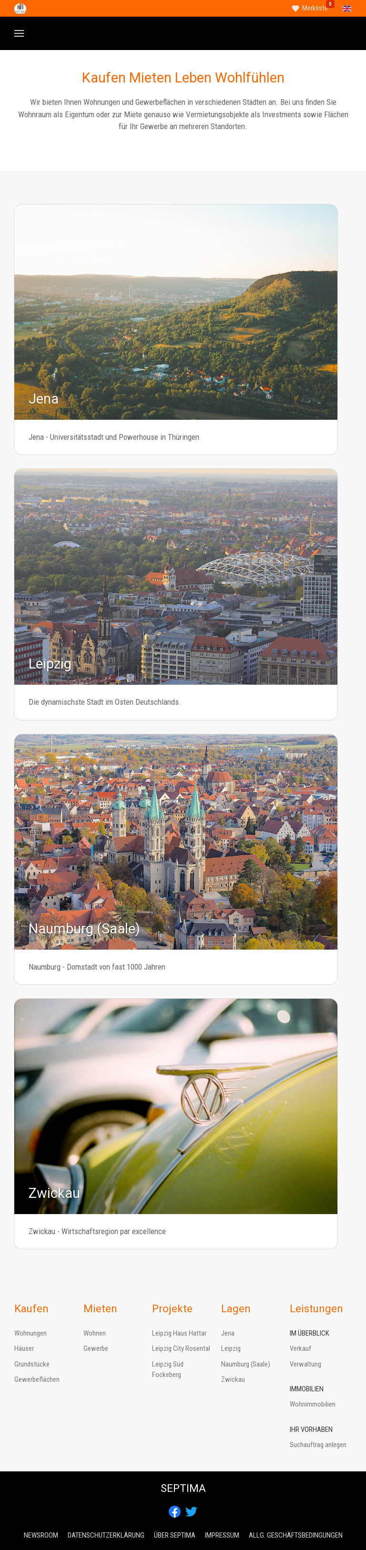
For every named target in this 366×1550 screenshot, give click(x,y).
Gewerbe (95, 1348)
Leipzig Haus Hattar (179, 1333)
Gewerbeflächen (37, 1379)
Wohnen (94, 1333)
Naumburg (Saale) (245, 1364)
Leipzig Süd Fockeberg (167, 1369)
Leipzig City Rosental (181, 1348)
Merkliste (315, 8)
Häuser (24, 1348)
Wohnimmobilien (313, 1404)
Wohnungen (30, 1333)
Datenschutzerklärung (106, 1535)
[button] (19, 33)
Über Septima (174, 1535)
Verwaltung (305, 1364)
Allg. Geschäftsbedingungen (296, 1535)
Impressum (222, 1535)
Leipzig (231, 1348)
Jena (227, 1333)
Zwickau (233, 1379)
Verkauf (300, 1348)
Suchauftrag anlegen (318, 1444)
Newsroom (41, 1535)
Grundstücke (32, 1364)
